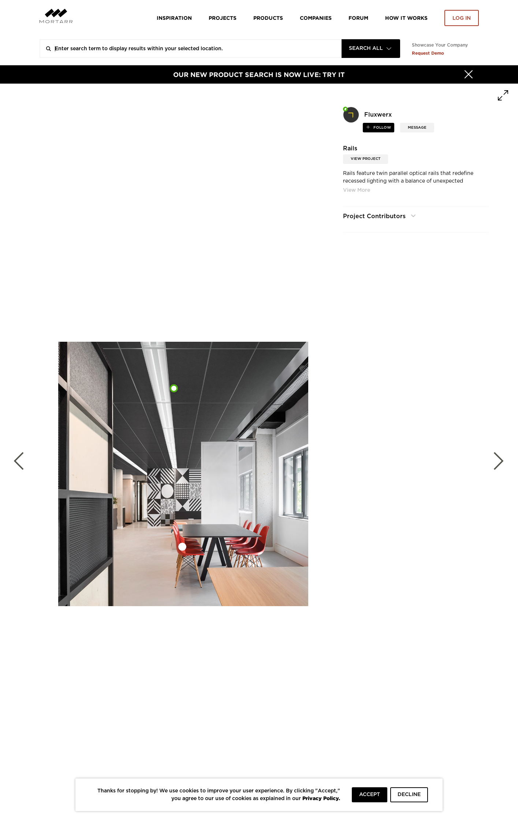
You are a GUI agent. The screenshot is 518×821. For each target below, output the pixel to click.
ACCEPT (369, 794)
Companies (316, 18)
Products (268, 18)
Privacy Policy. (321, 798)
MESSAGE (417, 127)
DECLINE (409, 794)
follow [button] (381, 127)
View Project (365, 159)
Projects (222, 18)
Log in (461, 18)
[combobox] (371, 48)
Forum (358, 18)
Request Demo (428, 53)
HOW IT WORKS (406, 18)
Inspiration (174, 18)
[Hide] (468, 74)
